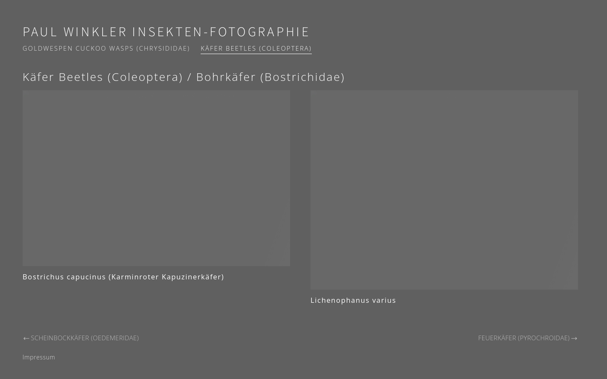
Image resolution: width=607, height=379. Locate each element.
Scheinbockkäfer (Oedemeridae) (81, 337)
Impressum (39, 357)
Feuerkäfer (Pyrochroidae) (528, 337)
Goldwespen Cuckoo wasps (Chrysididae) (106, 48)
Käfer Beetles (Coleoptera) (256, 48)
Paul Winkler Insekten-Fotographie (167, 32)
